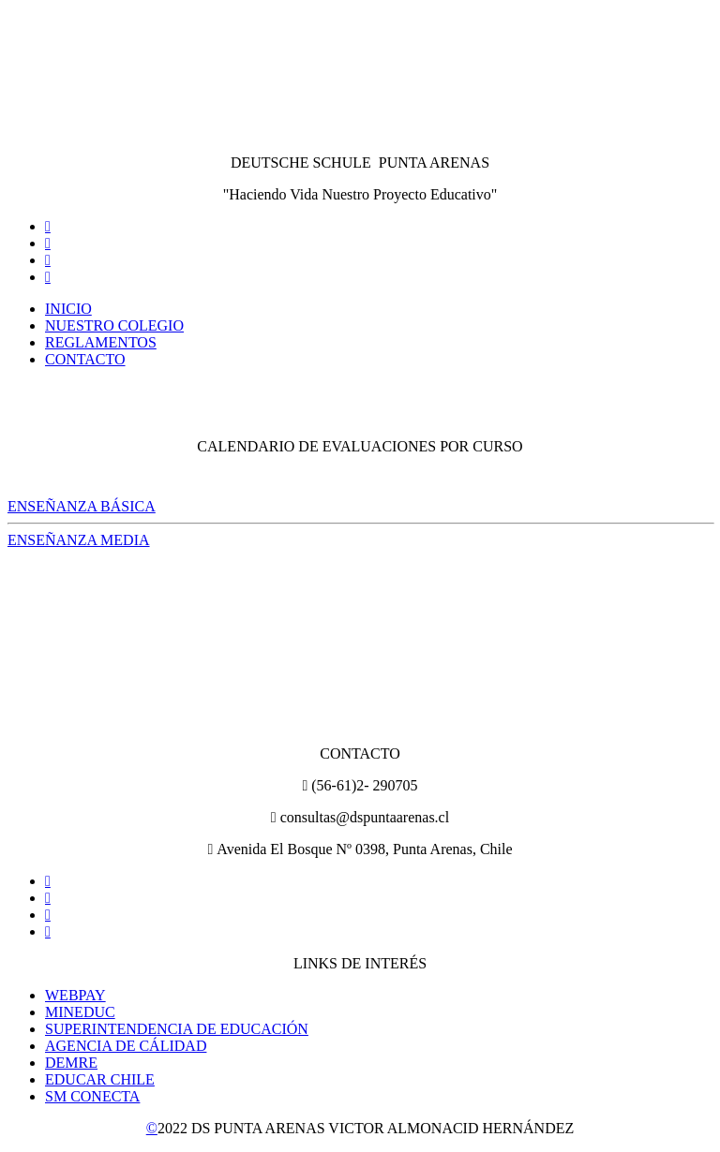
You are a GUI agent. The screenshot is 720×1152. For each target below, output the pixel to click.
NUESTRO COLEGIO (114, 325)
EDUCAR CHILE (100, 1079)
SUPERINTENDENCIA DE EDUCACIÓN (176, 1029)
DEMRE (71, 1063)
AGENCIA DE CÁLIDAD (125, 1046)
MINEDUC (80, 1012)
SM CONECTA (92, 1096)
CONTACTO (85, 359)
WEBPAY (75, 995)
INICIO (68, 309)
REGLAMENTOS (101, 342)
